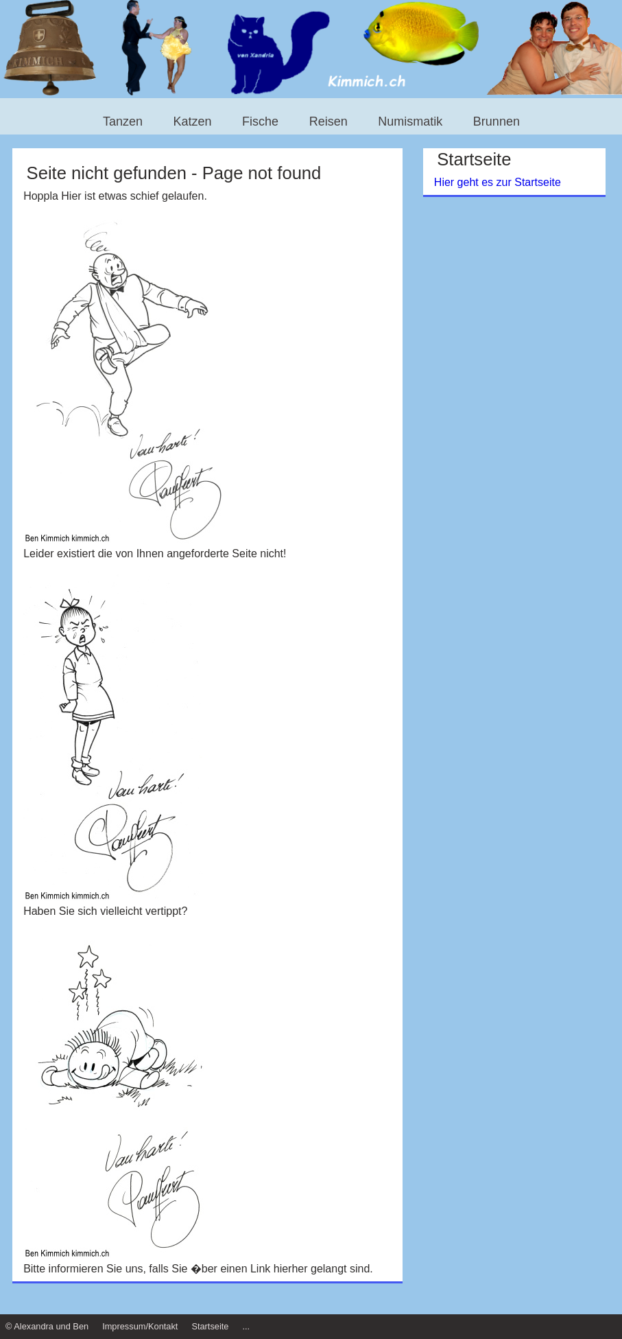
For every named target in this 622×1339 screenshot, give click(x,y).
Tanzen (123, 122)
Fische (260, 122)
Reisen (328, 122)
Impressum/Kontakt (140, 1326)
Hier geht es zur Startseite (497, 182)
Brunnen (496, 122)
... (246, 1326)
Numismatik (410, 122)
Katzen (193, 122)
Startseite (209, 1326)
